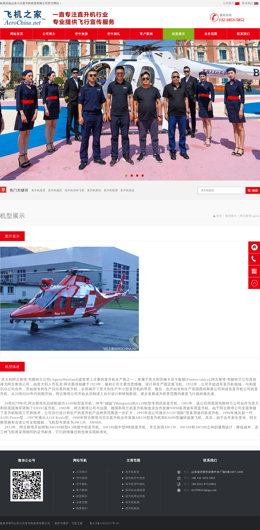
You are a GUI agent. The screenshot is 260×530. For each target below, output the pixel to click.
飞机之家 (77, 523)
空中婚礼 (113, 34)
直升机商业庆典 (133, 496)
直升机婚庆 (55, 190)
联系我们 (247, 3)
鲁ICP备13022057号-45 (104, 523)
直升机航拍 (131, 508)
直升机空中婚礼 (133, 484)
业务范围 (210, 34)
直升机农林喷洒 (133, 490)
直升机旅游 (127, 190)
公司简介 (228, 3)
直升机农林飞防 (74, 190)
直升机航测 (111, 190)
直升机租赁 (38, 190)
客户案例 (146, 34)
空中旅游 (81, 34)
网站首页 (16, 34)
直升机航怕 (94, 190)
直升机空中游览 (133, 477)
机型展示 (178, 34)
